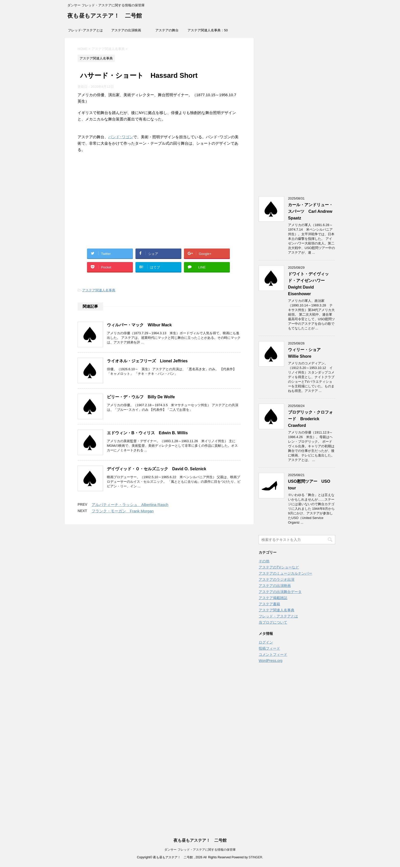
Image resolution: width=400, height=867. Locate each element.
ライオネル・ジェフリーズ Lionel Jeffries (147, 361)
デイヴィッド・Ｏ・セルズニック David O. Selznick (156, 469)
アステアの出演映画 (126, 30)
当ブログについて (273, 622)
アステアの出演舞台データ (280, 592)
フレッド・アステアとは (278, 616)
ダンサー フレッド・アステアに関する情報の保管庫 (199, 849)
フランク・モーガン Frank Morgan (123, 511)
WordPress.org (270, 661)
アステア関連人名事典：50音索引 (208, 31)
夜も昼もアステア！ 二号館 (104, 16)
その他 (264, 561)
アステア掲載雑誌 (273, 598)
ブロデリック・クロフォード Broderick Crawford (310, 419)
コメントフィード (273, 654)
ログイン (266, 642)
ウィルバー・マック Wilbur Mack (139, 325)
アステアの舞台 (167, 30)
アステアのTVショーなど (279, 567)
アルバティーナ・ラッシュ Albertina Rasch (130, 504)
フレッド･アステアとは (85, 30)
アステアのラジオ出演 (276, 579)
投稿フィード (269, 648)
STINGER (255, 857)
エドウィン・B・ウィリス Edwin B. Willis (147, 433)
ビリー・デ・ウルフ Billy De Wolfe (141, 397)
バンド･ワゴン (120, 137)
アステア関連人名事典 (98, 290)
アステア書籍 (269, 604)
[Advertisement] (159, 206)
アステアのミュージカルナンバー (285, 573)
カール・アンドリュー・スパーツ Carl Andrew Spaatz (310, 211)
